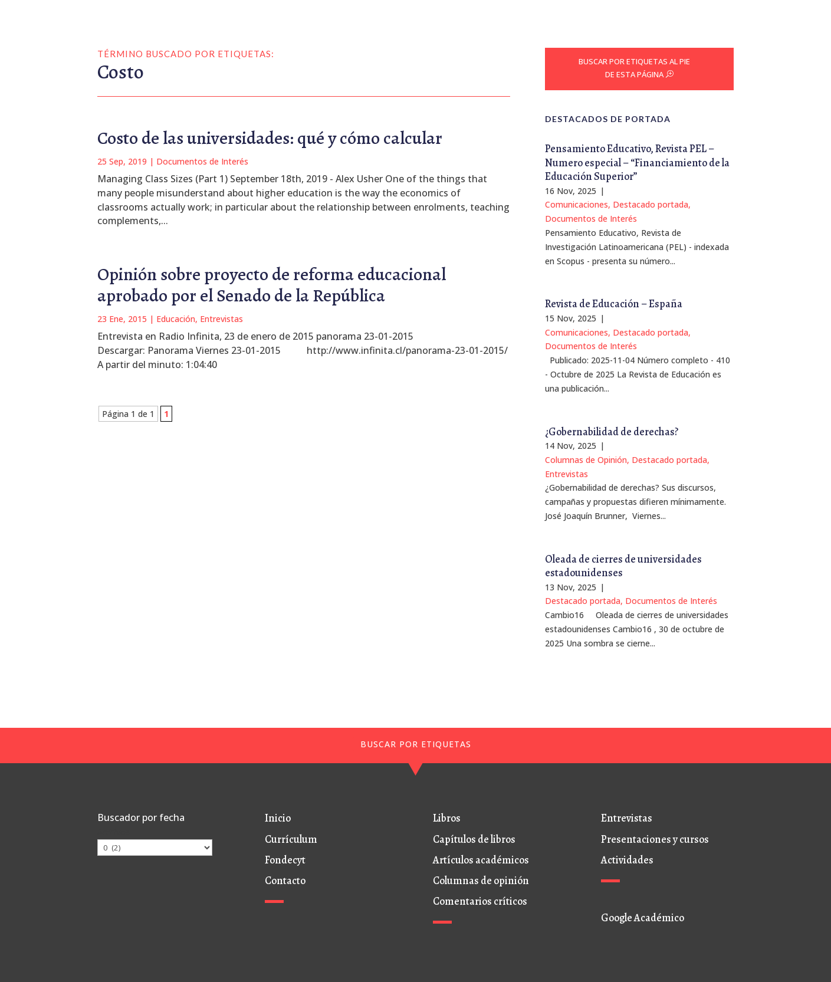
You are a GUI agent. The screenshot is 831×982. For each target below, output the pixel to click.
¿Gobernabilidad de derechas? (611, 432)
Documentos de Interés (202, 161)
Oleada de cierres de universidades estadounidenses (623, 566)
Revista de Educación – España (613, 304)
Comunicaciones (576, 204)
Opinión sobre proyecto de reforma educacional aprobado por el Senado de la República (271, 284)
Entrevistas (221, 318)
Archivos (113, 832)
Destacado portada (650, 204)
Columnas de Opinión (586, 459)
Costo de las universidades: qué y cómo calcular (269, 138)
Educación (175, 318)
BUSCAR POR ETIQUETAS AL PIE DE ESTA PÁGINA (634, 68)
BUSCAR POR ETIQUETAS (415, 744)
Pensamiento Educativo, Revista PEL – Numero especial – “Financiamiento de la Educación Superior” (637, 162)
